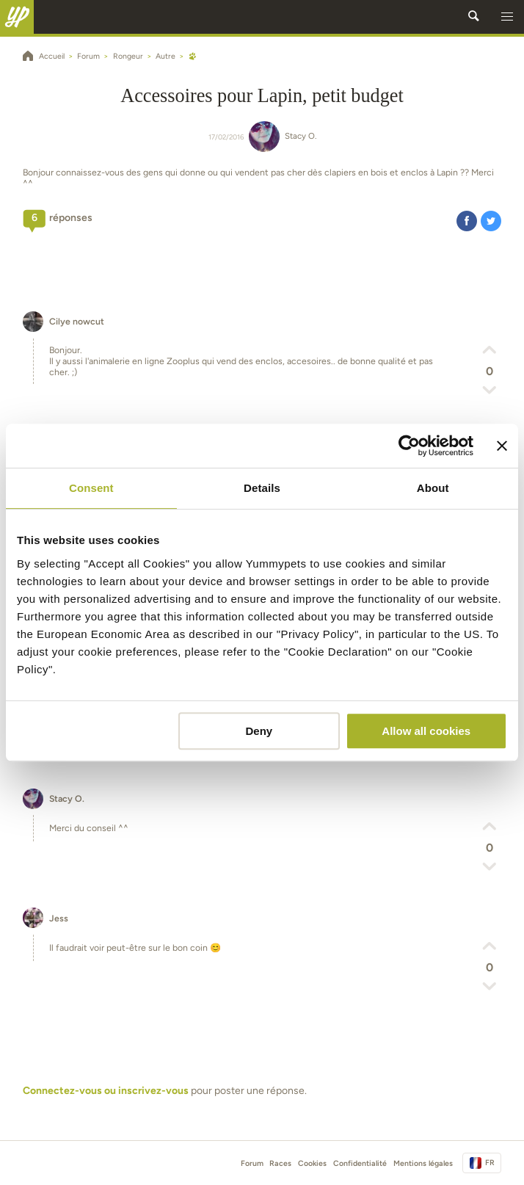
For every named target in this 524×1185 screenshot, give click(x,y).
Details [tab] (262, 488)
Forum (252, 1163)
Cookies (312, 1163)
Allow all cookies (426, 731)
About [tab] (433, 488)
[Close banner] (502, 446)
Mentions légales (423, 1163)
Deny (259, 731)
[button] (507, 17)
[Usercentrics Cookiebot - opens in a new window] (409, 446)
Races (280, 1163)
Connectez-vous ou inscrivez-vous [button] (106, 1090)
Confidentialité (360, 1163)
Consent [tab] (91, 488)
